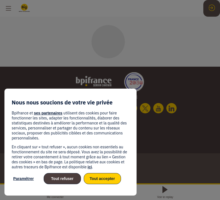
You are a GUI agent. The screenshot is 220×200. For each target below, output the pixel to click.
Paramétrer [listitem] (23, 178)
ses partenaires (48, 113)
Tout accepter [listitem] (102, 178)
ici (90, 167)
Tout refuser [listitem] (62, 178)
